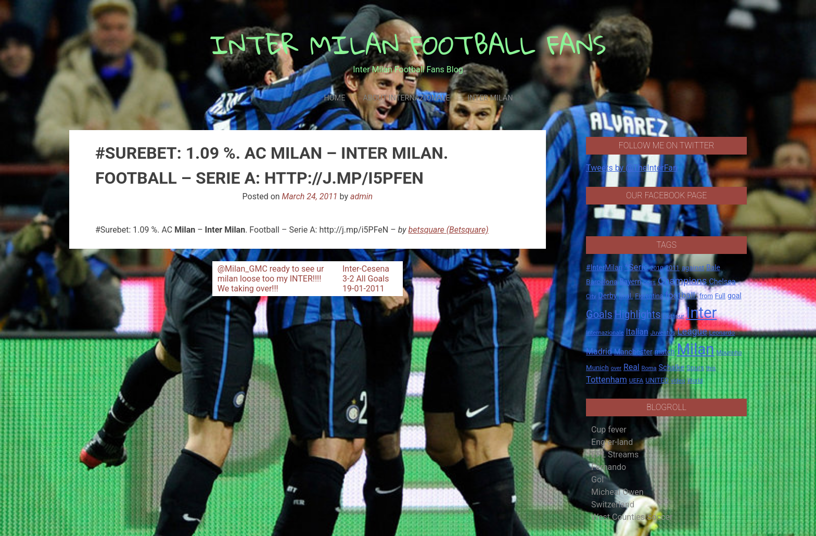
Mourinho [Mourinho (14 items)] (729, 352)
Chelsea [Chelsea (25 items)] (722, 281)
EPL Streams (615, 455)
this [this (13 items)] (711, 368)
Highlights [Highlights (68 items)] (638, 315)
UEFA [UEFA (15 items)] (636, 380)
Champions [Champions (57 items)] (682, 281)
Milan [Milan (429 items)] (695, 349)
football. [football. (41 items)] (681, 295)
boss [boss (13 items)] (649, 282)
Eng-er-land (612, 442)
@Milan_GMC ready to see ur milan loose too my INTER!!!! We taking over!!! (271, 278)
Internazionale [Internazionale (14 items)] (605, 332)
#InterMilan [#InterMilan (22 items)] (604, 267)
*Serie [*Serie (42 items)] (636, 267)
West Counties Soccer (631, 517)
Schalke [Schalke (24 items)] (672, 367)
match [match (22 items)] (665, 352)
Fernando (608, 467)
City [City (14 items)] (591, 296)
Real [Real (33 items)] (631, 367)
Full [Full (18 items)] (720, 296)
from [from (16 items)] (706, 296)
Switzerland (612, 504)
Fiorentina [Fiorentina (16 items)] (649, 296)
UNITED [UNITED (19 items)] (657, 380)
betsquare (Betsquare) (449, 230)
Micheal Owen (617, 492)
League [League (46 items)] (692, 331)
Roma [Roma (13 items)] (649, 368)
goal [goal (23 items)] (735, 295)
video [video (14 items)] (678, 380)
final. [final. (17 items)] (626, 296)
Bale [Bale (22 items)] (713, 267)
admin (361, 196)
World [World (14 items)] (695, 380)
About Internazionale (406, 98)
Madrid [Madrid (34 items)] (599, 351)
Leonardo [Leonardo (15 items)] (721, 332)
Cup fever (609, 430)
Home (334, 98)
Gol (597, 479)
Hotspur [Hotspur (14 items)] (673, 316)
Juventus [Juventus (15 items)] (663, 332)
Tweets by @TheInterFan (632, 168)
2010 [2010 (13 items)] (656, 268)
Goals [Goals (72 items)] (599, 315)
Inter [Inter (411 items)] (701, 313)
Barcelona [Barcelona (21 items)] (601, 281)
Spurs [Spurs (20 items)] (695, 368)
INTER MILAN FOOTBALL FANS (408, 44)
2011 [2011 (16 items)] (672, 268)
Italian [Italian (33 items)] (637, 332)
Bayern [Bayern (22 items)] (630, 281)
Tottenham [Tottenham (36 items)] (606, 380)
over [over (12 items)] (616, 368)
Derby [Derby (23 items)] (607, 295)
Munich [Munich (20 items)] (597, 368)
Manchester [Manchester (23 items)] (633, 352)
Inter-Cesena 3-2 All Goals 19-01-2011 (365, 278)
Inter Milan (490, 98)
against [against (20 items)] (693, 268)
